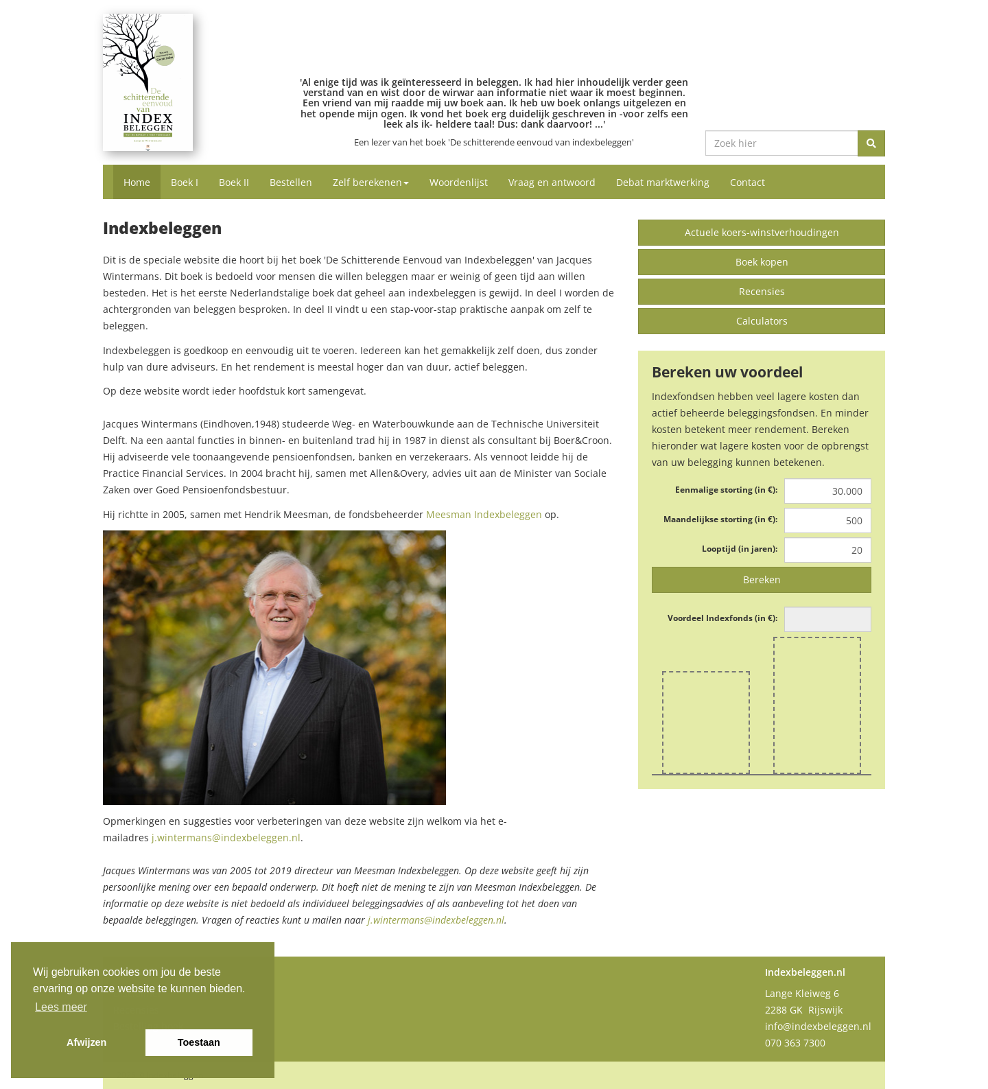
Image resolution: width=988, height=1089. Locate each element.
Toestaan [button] (199, 1042)
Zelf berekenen (371, 182)
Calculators (762, 320)
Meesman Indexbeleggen (484, 514)
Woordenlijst (459, 182)
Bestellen (291, 182)
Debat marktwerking (662, 182)
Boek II (234, 182)
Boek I (184, 182)
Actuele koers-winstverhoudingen (762, 232)
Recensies (762, 291)
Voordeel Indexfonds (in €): (722, 618)
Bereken (762, 579)
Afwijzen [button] (86, 1042)
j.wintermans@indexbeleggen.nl (226, 837)
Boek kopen (762, 261)
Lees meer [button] (61, 1007)
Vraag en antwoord (552, 182)
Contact (747, 182)
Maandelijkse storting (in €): (720, 519)
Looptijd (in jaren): (739, 548)
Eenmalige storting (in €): (726, 489)
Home (137, 182)
